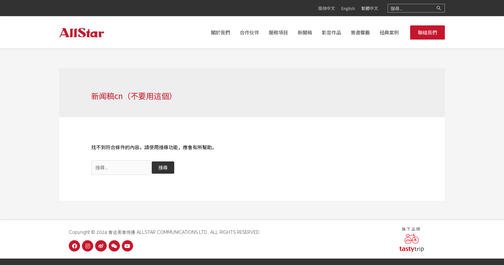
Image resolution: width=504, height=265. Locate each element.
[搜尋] (439, 8)
